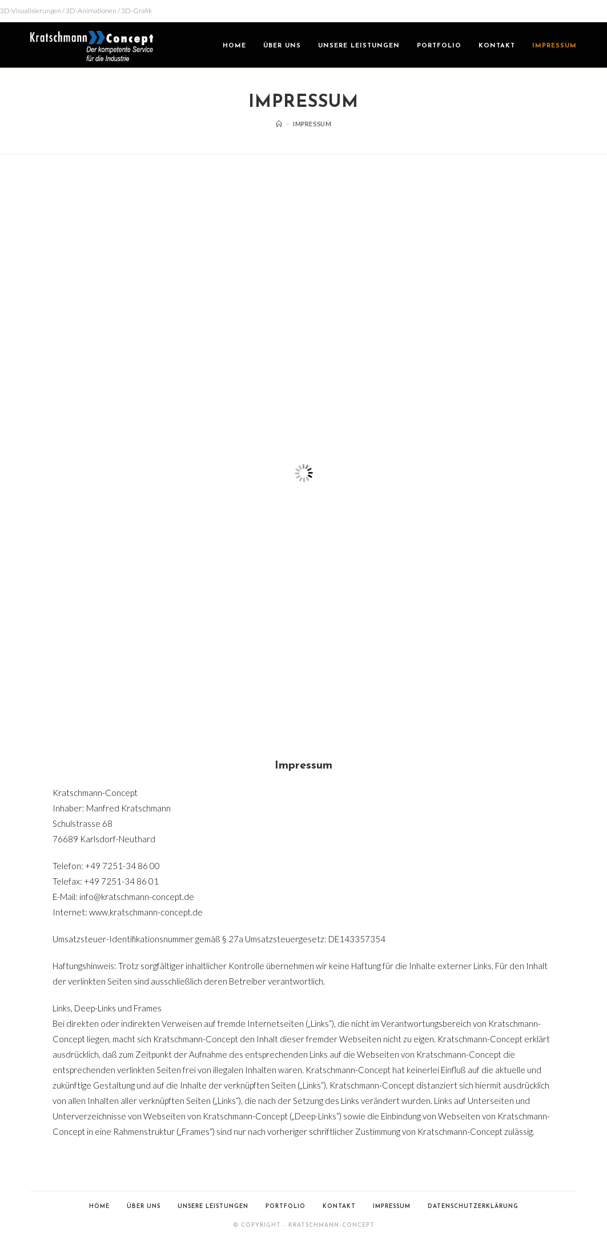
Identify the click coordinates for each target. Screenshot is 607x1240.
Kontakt (339, 1206)
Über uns (143, 1206)
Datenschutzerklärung (473, 1206)
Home (99, 1206)
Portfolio (285, 1206)
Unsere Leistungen (213, 1206)
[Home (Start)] (279, 123)
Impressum (392, 1206)
